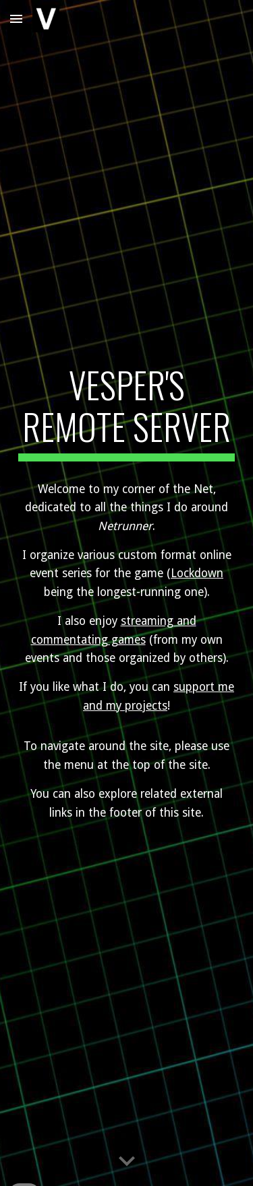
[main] (127, 413)
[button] (16, 18)
